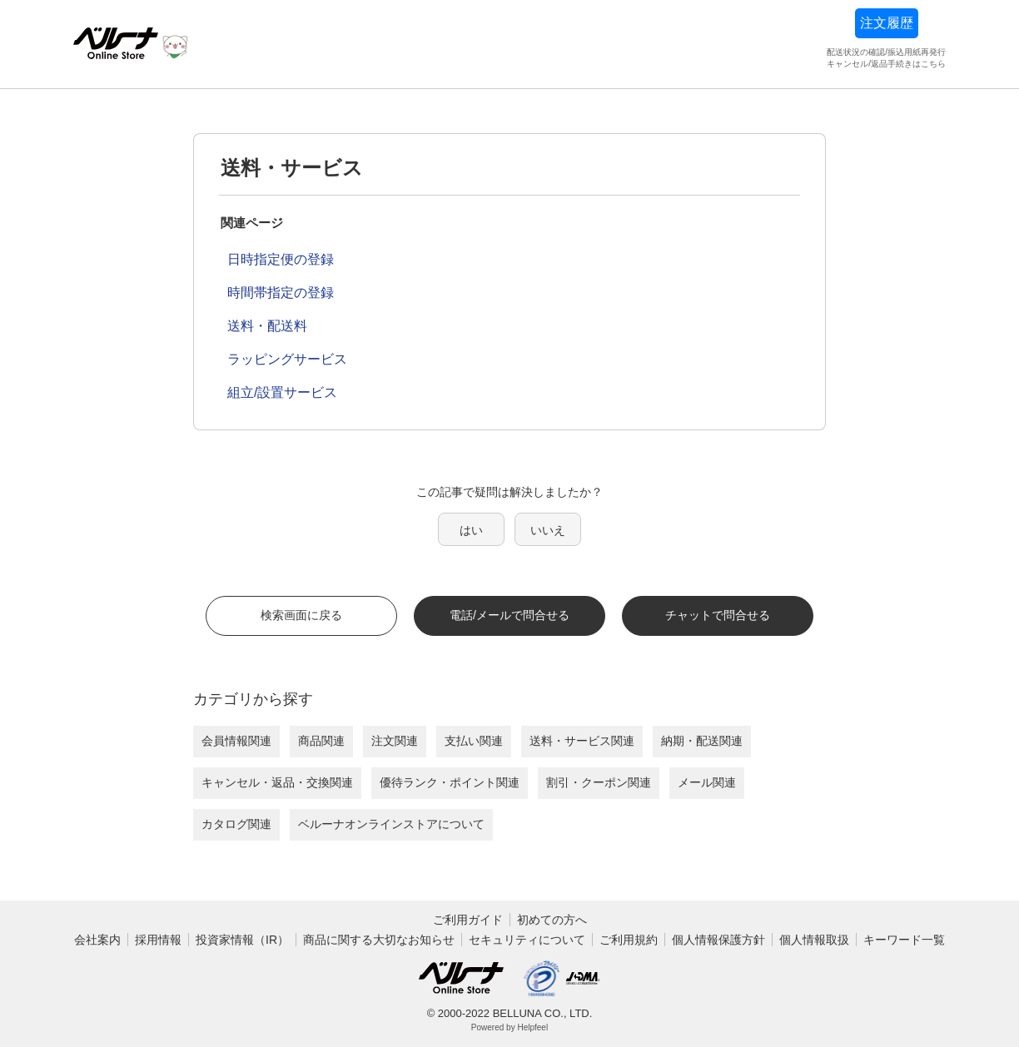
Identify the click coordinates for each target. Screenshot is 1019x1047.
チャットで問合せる (717, 615)
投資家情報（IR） (242, 939)
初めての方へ (552, 919)
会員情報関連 (236, 740)
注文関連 (394, 740)
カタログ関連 (236, 824)
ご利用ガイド (468, 919)
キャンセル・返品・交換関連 (277, 782)
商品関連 (321, 740)
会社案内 (97, 939)
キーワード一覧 (904, 939)
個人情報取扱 (814, 939)
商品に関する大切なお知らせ (379, 939)
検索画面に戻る (301, 615)
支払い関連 (474, 740)
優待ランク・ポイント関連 (449, 782)
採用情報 (158, 939)
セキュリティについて (527, 939)
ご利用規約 (628, 939)
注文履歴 (886, 23)
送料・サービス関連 (581, 740)
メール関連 (707, 782)
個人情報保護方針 (718, 939)
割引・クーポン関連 (598, 782)
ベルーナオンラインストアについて (391, 824)
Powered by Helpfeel (509, 1027)
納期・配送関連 (702, 740)
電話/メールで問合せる (509, 615)
